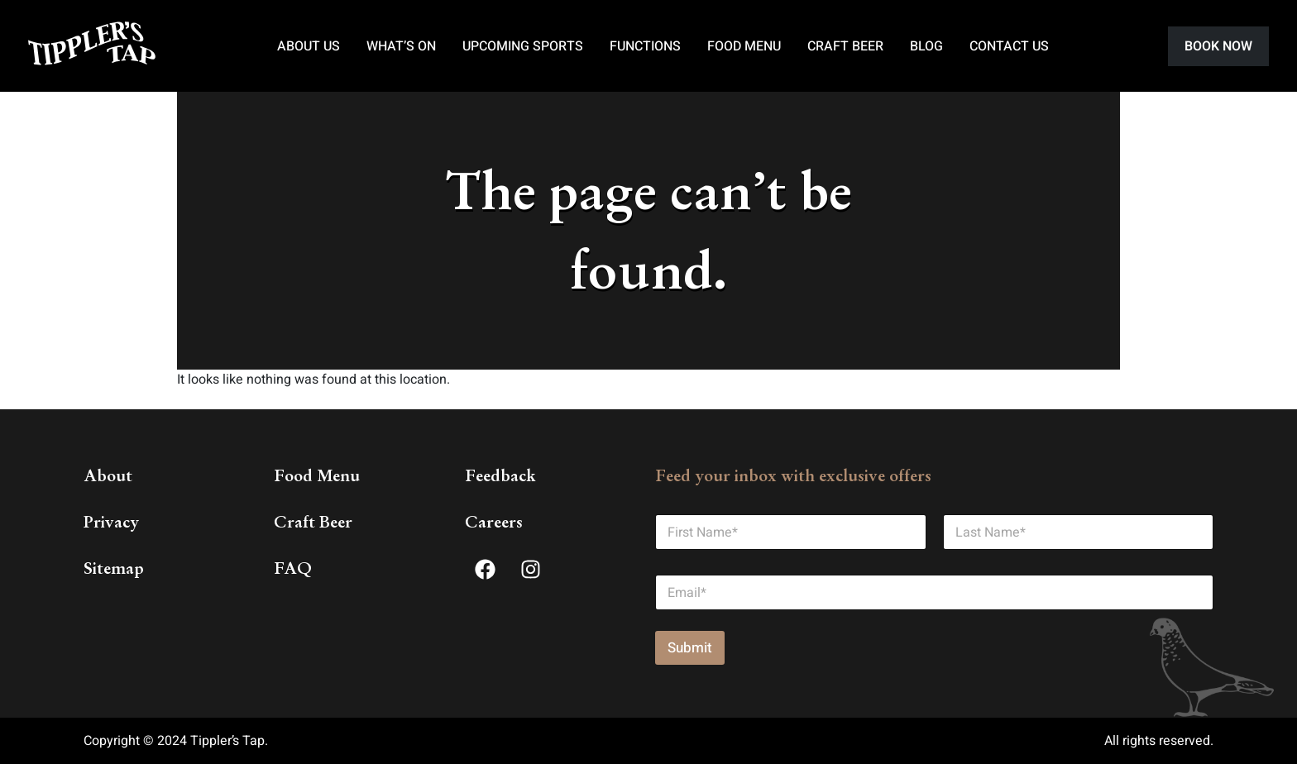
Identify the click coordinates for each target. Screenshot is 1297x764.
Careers (494, 522)
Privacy (111, 522)
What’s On (401, 46)
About (108, 475)
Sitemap (114, 568)
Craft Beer (845, 46)
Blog (926, 46)
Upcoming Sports (522, 46)
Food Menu (744, 46)
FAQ (293, 568)
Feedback (500, 475)
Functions (645, 46)
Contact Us (1009, 46)
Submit (690, 647)
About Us (308, 46)
